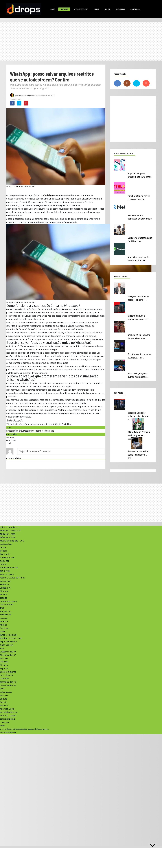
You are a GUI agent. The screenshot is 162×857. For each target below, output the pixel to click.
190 (129, 458)
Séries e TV (5, 588)
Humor (107, 9)
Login (9, 443)
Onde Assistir (6, 645)
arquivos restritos (36, 431)
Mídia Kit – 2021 (7, 534)
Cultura (3, 564)
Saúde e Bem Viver (9, 567)
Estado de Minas (6, 544)
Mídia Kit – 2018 (7, 537)
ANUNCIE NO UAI (5, 615)
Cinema (4, 591)
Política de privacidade (8, 732)
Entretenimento (5, 581)
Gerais (3, 547)
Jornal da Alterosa (8, 712)
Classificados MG (8, 651)
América (4, 621)
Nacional (4, 561)
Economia (5, 554)
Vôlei (2, 631)
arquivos (22, 431)
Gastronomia (6, 604)
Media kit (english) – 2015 (12, 540)
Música (3, 594)
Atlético (3, 625)
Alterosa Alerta (7, 709)
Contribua (135, 9)
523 (129, 439)
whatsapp (49, 431)
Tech (2, 608)
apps (8, 431)
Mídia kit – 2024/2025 (10, 530)
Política (3, 551)
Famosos (4, 584)
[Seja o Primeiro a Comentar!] (61, 451)
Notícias (64, 9)
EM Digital (5, 571)
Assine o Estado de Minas (12, 577)
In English (120, 9)
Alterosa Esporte (8, 715)
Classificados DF (8, 655)
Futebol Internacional (11, 638)
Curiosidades (6, 675)
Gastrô (3, 702)
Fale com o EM (7, 574)
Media (96, 9)
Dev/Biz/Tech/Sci (81, 9)
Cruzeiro (4, 628)
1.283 (130, 420)
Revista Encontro (6, 692)
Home (52, 9)
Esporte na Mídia (8, 641)
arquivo (14, 431)
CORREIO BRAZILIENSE (7, 719)
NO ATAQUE (3, 618)
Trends (3, 598)
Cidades (4, 665)
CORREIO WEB (4, 722)
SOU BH (2, 689)
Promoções (5, 611)
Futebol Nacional (8, 635)
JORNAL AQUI (4, 662)
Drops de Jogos (25, 95)
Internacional (7, 557)
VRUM (2, 648)
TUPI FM (2, 726)
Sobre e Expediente (9, 527)
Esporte (4, 668)
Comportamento (8, 601)
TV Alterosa (4, 706)
